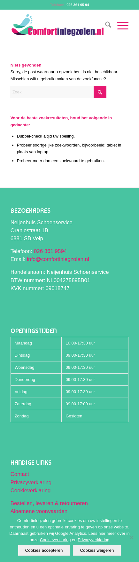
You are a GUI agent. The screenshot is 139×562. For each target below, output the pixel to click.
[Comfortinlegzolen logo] (58, 26)
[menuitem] (105, 26)
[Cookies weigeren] (131, 537)
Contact (20, 474)
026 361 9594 (50, 251)
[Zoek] (105, 26)
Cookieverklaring (31, 490)
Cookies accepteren (44, 550)
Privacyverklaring (31, 482)
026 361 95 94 (77, 5)
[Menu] (119, 26)
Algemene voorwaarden (39, 511)
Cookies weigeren (97, 550)
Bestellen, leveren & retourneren (49, 503)
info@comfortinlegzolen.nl (58, 259)
